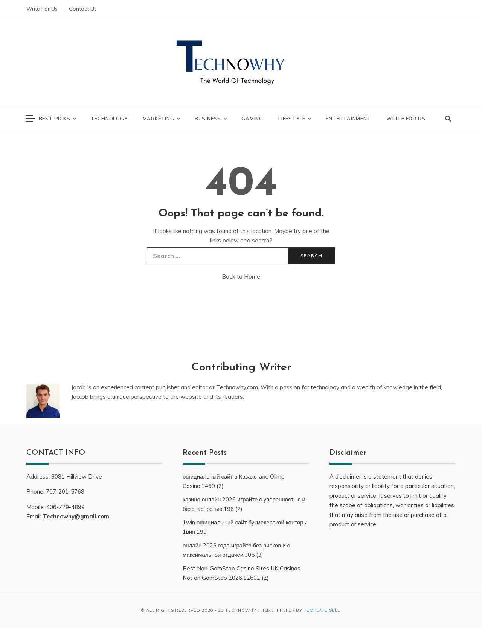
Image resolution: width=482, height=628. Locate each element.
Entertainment (348, 119)
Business (210, 118)
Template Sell (322, 610)
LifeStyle (294, 118)
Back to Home (241, 276)
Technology (109, 119)
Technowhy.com (237, 387)
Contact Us (83, 8)
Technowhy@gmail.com (76, 516)
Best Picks (57, 118)
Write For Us (42, 8)
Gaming (252, 119)
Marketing (161, 118)
